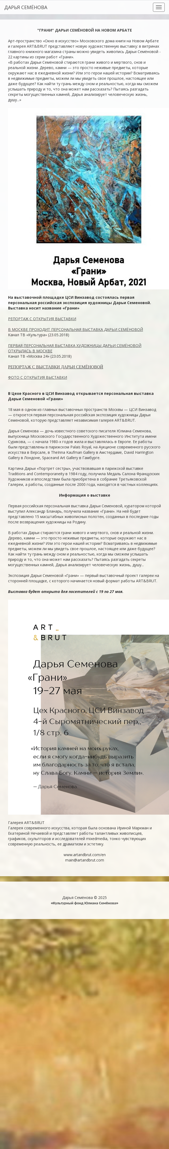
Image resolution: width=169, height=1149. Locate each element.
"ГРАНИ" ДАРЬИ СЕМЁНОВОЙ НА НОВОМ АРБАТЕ (84, 30)
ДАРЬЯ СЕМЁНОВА (25, 7)
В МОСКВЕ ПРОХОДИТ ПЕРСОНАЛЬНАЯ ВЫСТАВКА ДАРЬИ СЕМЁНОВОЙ (75, 329)
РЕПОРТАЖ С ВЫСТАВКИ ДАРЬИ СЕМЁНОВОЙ (55, 367)
